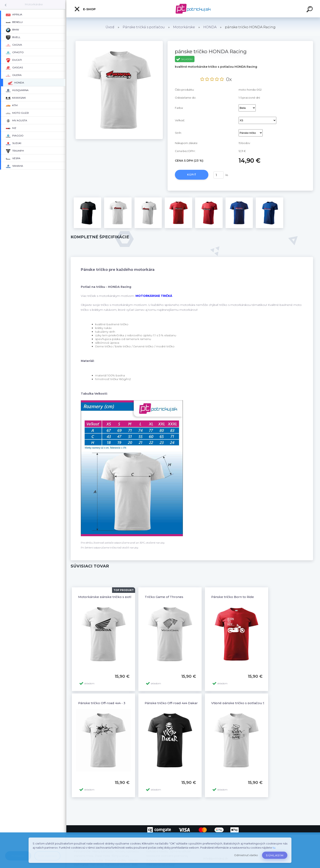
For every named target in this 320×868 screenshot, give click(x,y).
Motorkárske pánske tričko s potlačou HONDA (115, 597)
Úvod (110, 27)
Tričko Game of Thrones (164, 597)
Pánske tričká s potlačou (144, 27)
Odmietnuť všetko (246, 855)
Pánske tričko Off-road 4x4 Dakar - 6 (174, 703)
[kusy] (218, 175)
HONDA (210, 27)
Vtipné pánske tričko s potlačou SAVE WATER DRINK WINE (258, 703)
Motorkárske (34, 4)
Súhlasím (274, 855)
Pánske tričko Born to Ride (232, 597)
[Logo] (193, 9)
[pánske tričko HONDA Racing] (119, 42)
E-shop (85, 9)
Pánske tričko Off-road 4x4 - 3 (101, 703)
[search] (310, 10)
